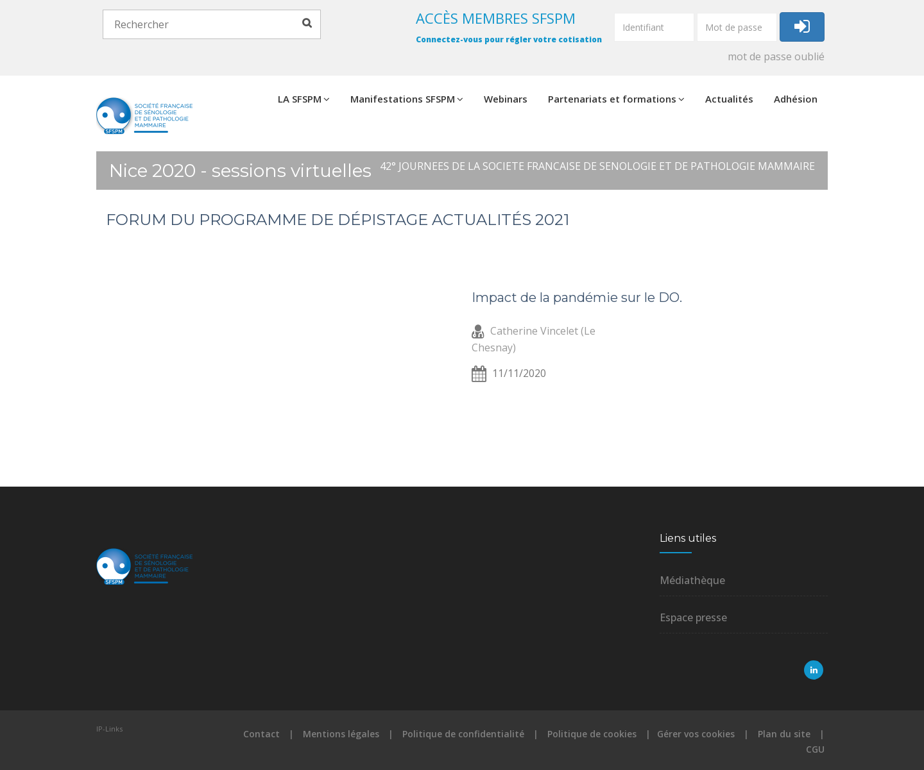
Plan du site (784, 734)
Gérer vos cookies (696, 734)
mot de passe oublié (776, 56)
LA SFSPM (304, 98)
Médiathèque (692, 580)
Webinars (505, 98)
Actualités (729, 98)
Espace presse (693, 617)
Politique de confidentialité (463, 734)
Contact (261, 734)
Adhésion (795, 98)
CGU (815, 749)
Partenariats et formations (616, 98)
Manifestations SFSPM (406, 98)
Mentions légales (341, 734)
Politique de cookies (592, 734)
